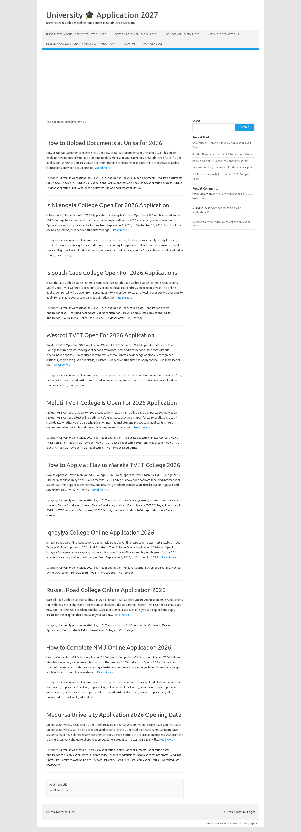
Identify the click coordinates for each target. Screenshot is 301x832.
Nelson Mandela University (123, 687)
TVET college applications (161, 380)
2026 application (111, 177)
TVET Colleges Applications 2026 (135, 34)
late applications (152, 312)
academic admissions (152, 682)
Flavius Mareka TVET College (145, 505)
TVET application (92, 447)
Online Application (58, 380)
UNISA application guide (123, 182)
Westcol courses (57, 385)
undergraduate (56, 697)
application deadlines (75, 687)
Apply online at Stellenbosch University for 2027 (221, 160)
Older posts (58, 790)
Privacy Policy (152, 43)
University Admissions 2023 (76, 177)
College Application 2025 (182, 34)
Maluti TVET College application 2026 (119, 442)
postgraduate (97, 692)
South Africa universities (123, 692)
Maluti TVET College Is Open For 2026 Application (111, 402)
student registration (108, 380)
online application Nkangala (82, 250)
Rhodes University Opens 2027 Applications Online (222, 154)
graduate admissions (122, 754)
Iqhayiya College (133, 567)
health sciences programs (152, 754)
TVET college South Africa (121, 447)
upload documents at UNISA (123, 187)
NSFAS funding (103, 510)
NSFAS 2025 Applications (223, 34)
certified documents (83, 312)
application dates (134, 307)
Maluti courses (160, 437)
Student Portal (115, 317)
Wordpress (252, 823)
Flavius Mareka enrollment (74, 505)
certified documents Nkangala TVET (69, 245)
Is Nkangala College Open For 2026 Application (107, 205)
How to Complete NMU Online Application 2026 (108, 647)
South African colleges (146, 250)
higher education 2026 (153, 245)
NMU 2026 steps (159, 687)
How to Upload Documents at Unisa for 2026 (104, 143)
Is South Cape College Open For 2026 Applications (111, 272)
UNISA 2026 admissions (91, 182)
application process (135, 240)
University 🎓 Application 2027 (102, 14)
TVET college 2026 (67, 255)
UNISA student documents (88, 187)
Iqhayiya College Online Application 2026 (100, 532)
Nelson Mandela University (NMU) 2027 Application (80, 43)
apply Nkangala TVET (162, 240)
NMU (144, 687)
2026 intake (131, 682)
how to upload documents (140, 177)
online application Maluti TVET (162, 442)
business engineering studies (141, 500)
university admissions (80, 697)
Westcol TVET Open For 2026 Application (100, 335)
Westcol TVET (77, 385)
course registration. (109, 312)
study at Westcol (133, 380)
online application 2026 (129, 510)
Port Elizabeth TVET (83, 572)
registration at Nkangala (116, 250)
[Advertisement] (150, 84)
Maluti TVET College (81, 442)
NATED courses (65, 510)
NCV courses (84, 510)
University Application (72, 749)
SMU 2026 (123, 759)
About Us (129, 43)
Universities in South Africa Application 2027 (76, 34)
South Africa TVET (82, 380)
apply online (97, 687)
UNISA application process (156, 182)
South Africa (70, 317)
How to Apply (131, 312)
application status (58, 312)
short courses (106, 572)
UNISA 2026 (68, 182)
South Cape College (92, 317)
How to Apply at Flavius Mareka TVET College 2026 (113, 465)
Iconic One (212, 823)
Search (196, 120)
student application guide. (156, 692)
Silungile (197, 221)
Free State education (136, 437)
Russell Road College (102, 630)
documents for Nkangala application (115, 245)
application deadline (136, 375)
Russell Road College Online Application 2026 (106, 590)
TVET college (134, 317)
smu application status (145, 759)
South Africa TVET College (63, 447)
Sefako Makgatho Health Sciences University (88, 759)
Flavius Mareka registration (108, 505)
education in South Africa (165, 375)
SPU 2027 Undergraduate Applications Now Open (222, 167)
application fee (56, 754)
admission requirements (131, 749)
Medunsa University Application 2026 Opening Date (113, 714)
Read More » (104, 167)
